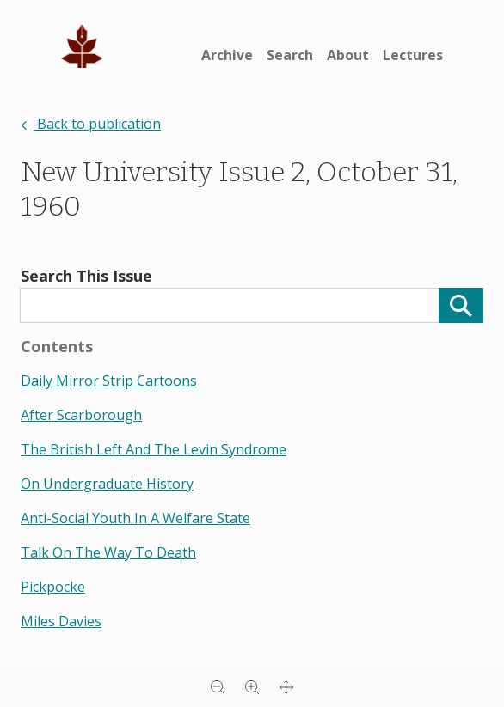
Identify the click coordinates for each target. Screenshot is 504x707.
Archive (227, 55)
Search (290, 55)
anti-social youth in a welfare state (135, 518)
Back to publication (91, 123)
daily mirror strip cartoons (109, 380)
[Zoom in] (252, 686)
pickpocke (53, 586)
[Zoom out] (217, 686)
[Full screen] (286, 686)
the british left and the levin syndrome (153, 449)
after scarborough (81, 414)
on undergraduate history (107, 483)
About (348, 55)
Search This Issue (86, 275)
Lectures (413, 55)
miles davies (61, 621)
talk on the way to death (108, 552)
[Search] (461, 305)
